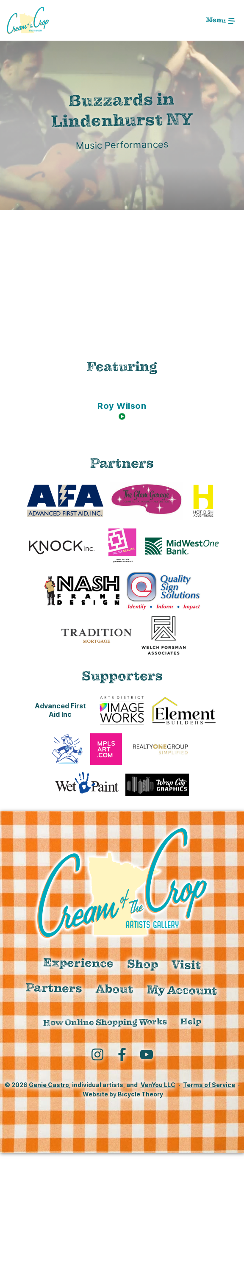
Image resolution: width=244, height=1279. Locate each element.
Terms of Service (209, 1084)
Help (190, 1021)
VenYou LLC (158, 1084)
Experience (78, 963)
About (115, 988)
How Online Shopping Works (104, 1022)
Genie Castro (49, 1084)
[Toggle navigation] (220, 20)
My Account (182, 990)
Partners (54, 987)
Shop (142, 964)
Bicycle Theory (140, 1094)
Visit (187, 964)
